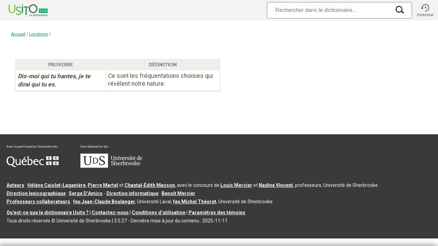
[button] (425, 10)
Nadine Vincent (276, 185)
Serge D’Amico (86, 193)
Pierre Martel (103, 185)
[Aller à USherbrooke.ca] (111, 166)
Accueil (18, 34)
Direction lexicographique (36, 193)
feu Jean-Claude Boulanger (104, 201)
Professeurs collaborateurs (38, 201)
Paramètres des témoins (217, 212)
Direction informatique (132, 193)
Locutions (38, 34)
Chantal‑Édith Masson (150, 185)
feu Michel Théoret (194, 201)
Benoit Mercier (178, 193)
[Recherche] (328, 10)
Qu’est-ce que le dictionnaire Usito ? (48, 212)
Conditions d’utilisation (158, 212)
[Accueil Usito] (20, 10)
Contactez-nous (110, 212)
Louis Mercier (236, 185)
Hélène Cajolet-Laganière (56, 185)
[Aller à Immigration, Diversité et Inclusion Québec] (33, 165)
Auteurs (15, 185)
